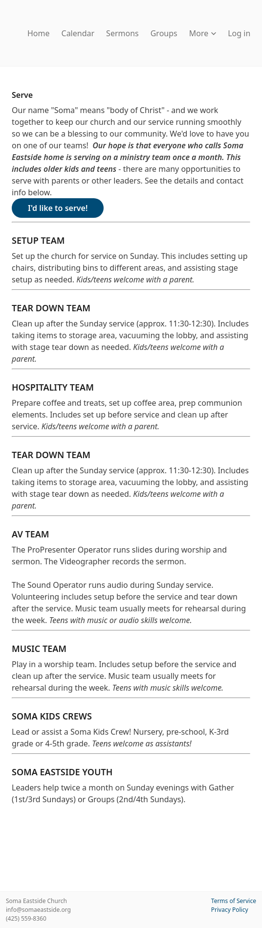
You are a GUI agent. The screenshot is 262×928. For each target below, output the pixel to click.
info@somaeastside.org (38, 909)
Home (38, 33)
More (203, 33)
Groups (164, 33)
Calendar (78, 33)
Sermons (122, 33)
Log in (239, 33)
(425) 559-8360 (26, 918)
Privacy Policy (229, 909)
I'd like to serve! (57, 208)
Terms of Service (233, 901)
